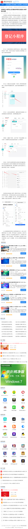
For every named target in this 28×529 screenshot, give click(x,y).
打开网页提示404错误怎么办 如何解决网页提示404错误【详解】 (14, 471)
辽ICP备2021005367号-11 (7, 525)
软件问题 (10, 7)
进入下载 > (23, 253)
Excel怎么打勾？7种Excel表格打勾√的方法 (10, 483)
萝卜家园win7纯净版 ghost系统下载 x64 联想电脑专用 (13, 257)
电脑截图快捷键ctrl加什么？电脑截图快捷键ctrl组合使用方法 (14, 477)
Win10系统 (14, 4)
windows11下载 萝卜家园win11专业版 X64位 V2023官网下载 (14, 306)
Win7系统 (20, 4)
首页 (3, 4)
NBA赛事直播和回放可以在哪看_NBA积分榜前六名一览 (13, 326)
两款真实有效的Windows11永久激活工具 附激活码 (12, 480)
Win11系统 (8, 4)
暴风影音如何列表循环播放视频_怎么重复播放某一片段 (13, 324)
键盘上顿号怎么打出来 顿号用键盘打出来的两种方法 (12, 474)
